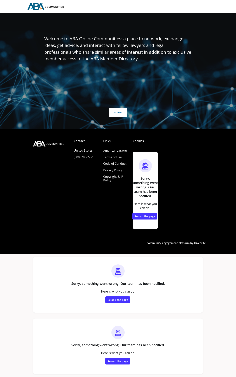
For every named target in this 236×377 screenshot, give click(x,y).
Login (118, 112)
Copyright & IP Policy (113, 178)
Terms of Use (112, 157)
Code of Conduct (114, 164)
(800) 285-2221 (84, 157)
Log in (201, 7)
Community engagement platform (168, 243)
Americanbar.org (115, 150)
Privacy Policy (112, 170)
